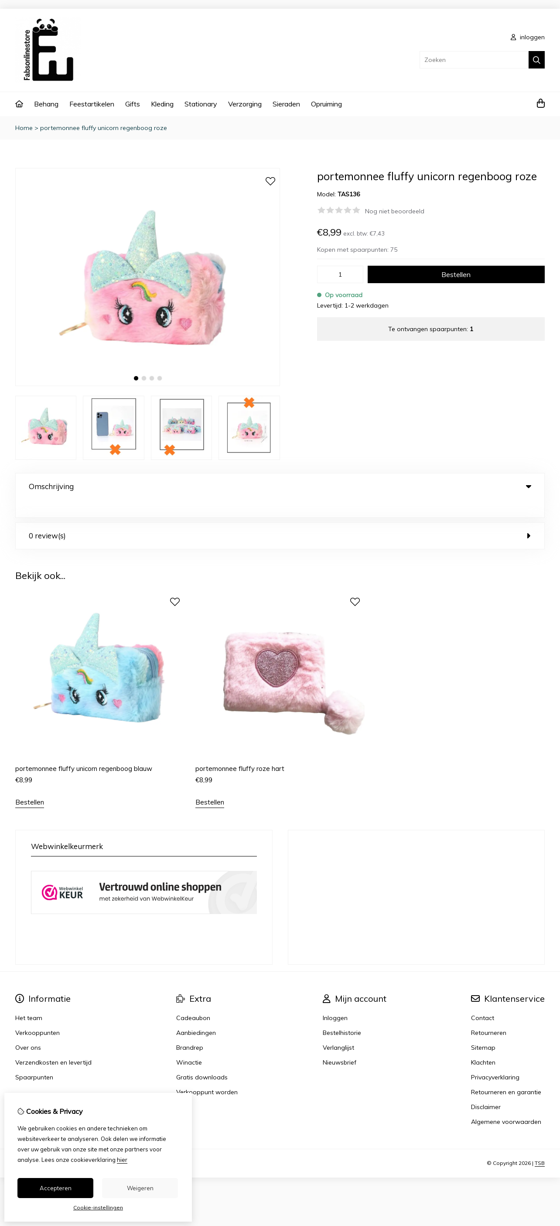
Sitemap (483, 1030)
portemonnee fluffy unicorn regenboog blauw (83, 751)
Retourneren (488, 1015)
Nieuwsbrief (339, 1044)
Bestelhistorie (342, 1015)
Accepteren (56, 1188)
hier (122, 1159)
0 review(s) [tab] (280, 517)
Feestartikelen (91, 103)
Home (24, 128)
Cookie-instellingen (98, 1207)
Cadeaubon (193, 1000)
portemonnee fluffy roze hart (239, 751)
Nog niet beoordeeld (394, 211)
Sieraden (286, 103)
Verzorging (245, 103)
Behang (46, 103)
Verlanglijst (338, 1030)
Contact (482, 1000)
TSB (540, 1145)
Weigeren (140, 1188)
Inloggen (335, 1000)
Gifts (132, 103)
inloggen (528, 37)
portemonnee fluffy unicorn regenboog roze (103, 128)
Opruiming (326, 103)
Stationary (200, 103)
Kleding (162, 103)
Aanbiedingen (196, 1015)
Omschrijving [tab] (280, 486)
